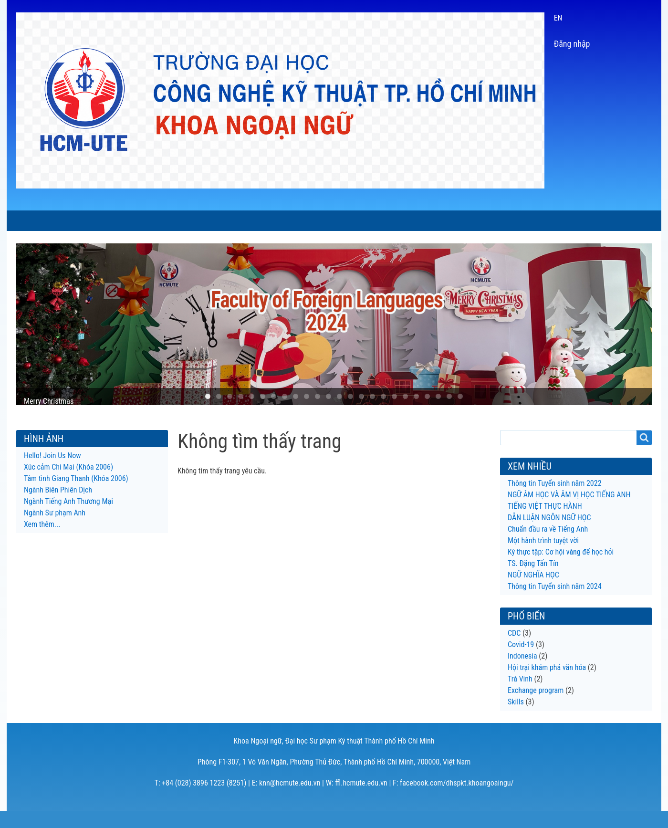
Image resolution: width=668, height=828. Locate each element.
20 (416, 413)
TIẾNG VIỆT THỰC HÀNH (545, 523)
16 (372, 413)
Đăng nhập (572, 44)
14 (350, 413)
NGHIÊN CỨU (335, 221)
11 (317, 413)
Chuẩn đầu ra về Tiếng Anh (548, 546)
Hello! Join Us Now (52, 472)
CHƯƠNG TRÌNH (212, 221)
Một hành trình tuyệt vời (543, 557)
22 (438, 413)
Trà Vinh (520, 696)
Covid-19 (521, 661)
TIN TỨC (152, 221)
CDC (514, 650)
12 (328, 413)
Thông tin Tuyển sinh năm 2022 (555, 500)
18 (394, 413)
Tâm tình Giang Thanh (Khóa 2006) (76, 495)
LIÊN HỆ (530, 221)
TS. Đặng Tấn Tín (533, 580)
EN (558, 17)
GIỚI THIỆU (100, 221)
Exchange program (536, 707)
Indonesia (522, 673)
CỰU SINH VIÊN (472, 221)
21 (427, 413)
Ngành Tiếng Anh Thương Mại (68, 518)
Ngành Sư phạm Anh (54, 530)
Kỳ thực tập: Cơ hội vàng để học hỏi (561, 569)
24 (460, 413)
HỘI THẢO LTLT (401, 221)
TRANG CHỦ (42, 221)
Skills (516, 718)
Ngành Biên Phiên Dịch (58, 507)
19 (405, 413)
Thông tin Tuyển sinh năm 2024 (555, 603)
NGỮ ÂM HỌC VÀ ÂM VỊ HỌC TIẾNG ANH (569, 511)
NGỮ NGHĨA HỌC (533, 592)
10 (306, 413)
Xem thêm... (42, 541)
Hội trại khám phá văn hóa (547, 684)
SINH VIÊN (276, 221)
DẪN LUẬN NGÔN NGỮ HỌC (549, 534)
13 (339, 413)
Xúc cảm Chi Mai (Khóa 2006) (68, 484)
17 (383, 413)
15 (361, 413)
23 (449, 413)
